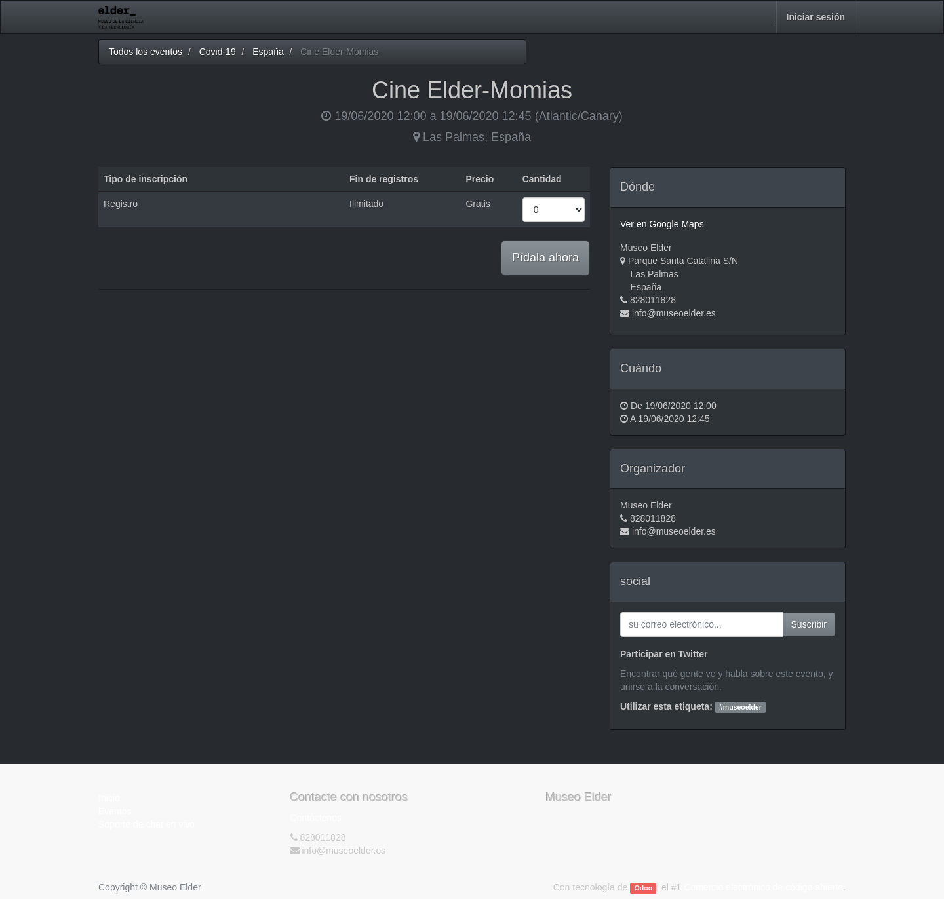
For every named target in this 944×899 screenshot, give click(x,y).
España (267, 52)
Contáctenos (316, 818)
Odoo (643, 888)
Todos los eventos (145, 52)
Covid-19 (217, 52)
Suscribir (809, 624)
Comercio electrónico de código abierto (763, 887)
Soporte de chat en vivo (146, 824)
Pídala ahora (545, 257)
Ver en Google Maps (662, 224)
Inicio (109, 798)
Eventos (115, 811)
